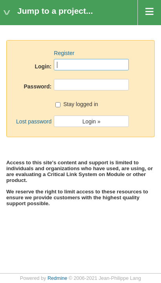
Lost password (33, 121)
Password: (37, 86)
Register (64, 53)
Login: (43, 66)
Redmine (57, 278)
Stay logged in (76, 104)
